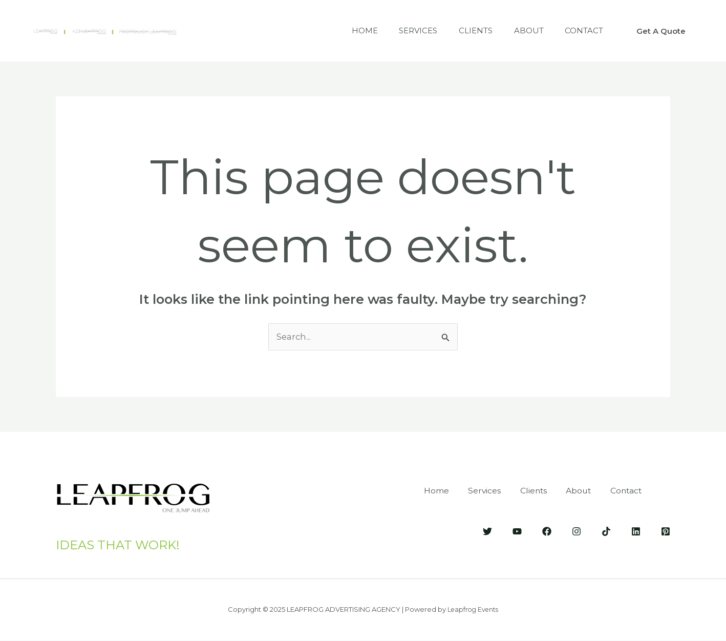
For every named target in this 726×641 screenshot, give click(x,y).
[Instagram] (576, 530)
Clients (465, 30)
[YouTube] (517, 530)
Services (403, 30)
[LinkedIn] (635, 530)
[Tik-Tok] (606, 530)
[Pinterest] (665, 530)
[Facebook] (546, 530)
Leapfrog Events (473, 610)
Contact (582, 30)
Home (345, 30)
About (522, 30)
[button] (661, 31)
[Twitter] (487, 530)
